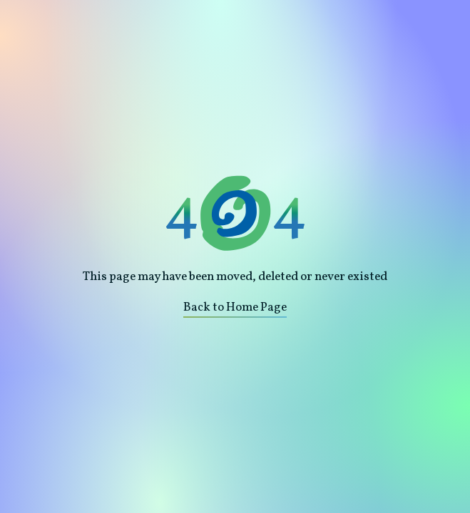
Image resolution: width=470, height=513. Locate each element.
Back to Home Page (235, 307)
